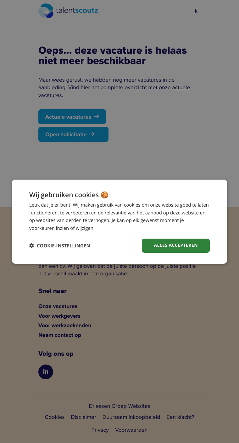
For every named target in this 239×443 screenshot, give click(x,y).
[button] (59, 246)
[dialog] (119, 221)
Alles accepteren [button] (176, 245)
